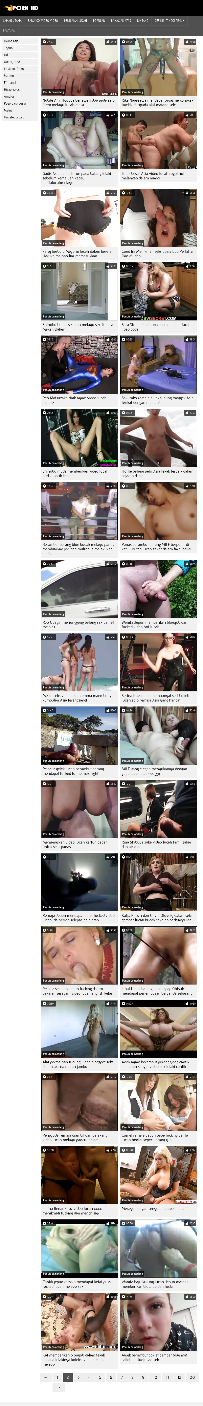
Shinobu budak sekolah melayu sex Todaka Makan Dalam (78, 327)
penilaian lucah (75, 20)
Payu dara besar (15, 103)
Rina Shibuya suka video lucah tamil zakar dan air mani (156, 844)
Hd (6, 55)
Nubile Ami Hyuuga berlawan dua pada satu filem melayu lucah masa (79, 102)
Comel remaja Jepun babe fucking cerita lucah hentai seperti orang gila (155, 1137)
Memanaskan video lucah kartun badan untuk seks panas (75, 844)
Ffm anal (10, 83)
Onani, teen (12, 62)
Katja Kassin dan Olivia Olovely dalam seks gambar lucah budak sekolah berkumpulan (157, 917)
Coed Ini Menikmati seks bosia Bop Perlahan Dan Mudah (158, 253)
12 (179, 1377)
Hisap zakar (12, 90)
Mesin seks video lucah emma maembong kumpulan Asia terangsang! (77, 698)
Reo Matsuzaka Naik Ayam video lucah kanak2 (74, 400)
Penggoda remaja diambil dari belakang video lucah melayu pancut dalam (75, 1137)
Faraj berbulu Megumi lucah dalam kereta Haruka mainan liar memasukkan (77, 253)
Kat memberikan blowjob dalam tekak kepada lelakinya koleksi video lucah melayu (74, 1360)
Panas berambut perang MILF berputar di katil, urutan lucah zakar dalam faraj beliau (157, 546)
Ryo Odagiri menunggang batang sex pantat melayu (78, 624)
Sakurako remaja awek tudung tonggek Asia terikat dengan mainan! (157, 400)
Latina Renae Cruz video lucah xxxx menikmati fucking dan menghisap (72, 1210)
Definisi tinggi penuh (169, 20)
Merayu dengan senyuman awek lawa (153, 1208)
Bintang (142, 20)
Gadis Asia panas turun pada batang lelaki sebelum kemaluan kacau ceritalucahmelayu (77, 178)
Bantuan (9, 31)
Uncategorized (14, 117)
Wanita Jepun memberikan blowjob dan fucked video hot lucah (154, 624)
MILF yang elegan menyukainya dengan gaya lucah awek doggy (154, 771)
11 (167, 1377)
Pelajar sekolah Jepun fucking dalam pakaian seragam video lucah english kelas (78, 991)
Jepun (8, 48)
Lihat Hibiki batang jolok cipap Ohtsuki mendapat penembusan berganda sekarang (157, 991)
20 (192, 1377)
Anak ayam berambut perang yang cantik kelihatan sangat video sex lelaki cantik (155, 1064)
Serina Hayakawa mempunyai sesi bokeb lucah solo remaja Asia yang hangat (155, 698)
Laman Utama (12, 20)
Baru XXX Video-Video (43, 20)
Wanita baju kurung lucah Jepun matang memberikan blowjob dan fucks (155, 1284)
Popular (99, 20)
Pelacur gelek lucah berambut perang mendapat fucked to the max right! (73, 771)
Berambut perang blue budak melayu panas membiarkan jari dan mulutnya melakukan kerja (78, 549)
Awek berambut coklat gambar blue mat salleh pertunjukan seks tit (154, 1357)
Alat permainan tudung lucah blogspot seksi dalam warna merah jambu (78, 1064)
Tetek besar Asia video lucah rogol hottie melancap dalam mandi (155, 175)
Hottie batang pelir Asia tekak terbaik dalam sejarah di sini (157, 473)
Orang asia (11, 41)
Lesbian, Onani (14, 69)
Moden (9, 76)
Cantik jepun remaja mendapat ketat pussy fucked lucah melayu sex (78, 1284)
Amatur (9, 96)
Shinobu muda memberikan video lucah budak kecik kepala (75, 473)
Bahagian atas (121, 20)
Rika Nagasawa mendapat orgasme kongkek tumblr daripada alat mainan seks (157, 102)
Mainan (9, 110)
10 (155, 1377)
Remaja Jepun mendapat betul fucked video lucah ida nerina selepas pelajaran (79, 917)
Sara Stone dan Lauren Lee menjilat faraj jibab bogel (155, 327)
